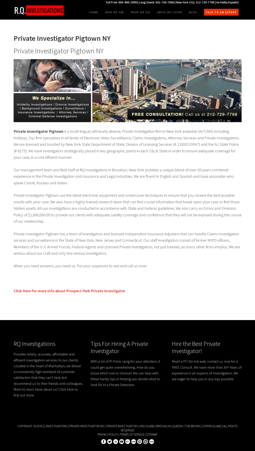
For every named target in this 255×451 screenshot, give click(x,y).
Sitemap (151, 434)
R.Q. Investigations (39, 10)
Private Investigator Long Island (131, 426)
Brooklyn (163, 426)
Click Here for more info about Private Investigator (69, 290)
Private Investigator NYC (87, 426)
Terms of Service (132, 434)
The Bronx (192, 426)
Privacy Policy (108, 434)
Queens (177, 426)
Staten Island (211, 426)
